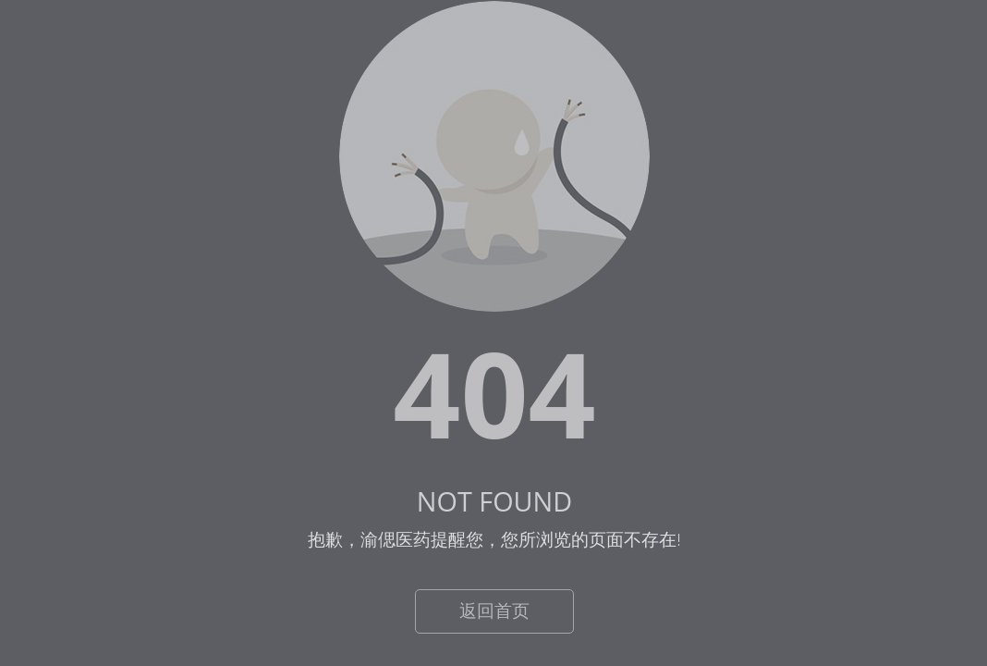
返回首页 (494, 610)
